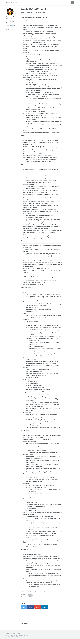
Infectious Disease (47, 592)
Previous (31, 615)
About (23, 2)
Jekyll (21, 634)
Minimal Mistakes (27, 634)
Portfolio (30, 2)
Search (42, 2)
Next (51, 615)
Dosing (40, 592)
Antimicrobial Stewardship (31, 592)
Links (36, 2)
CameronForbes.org (11, 2)
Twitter (13, 632)
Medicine (30, 595)
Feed (18, 632)
